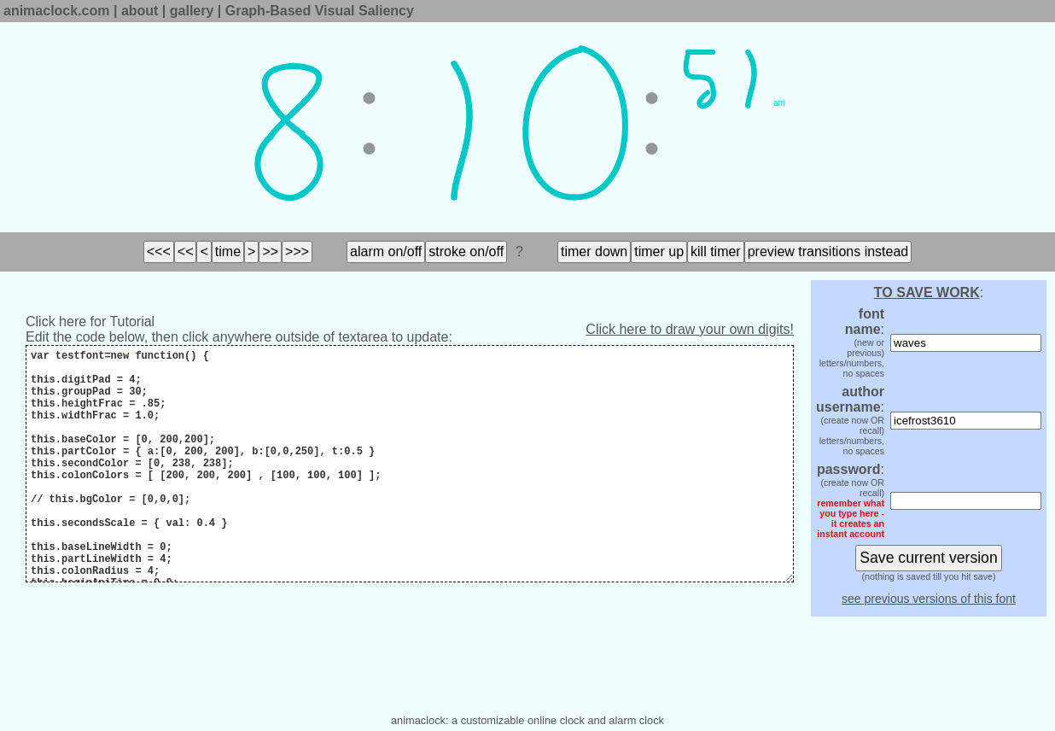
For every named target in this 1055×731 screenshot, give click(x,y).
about (140, 10)
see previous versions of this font (929, 598)
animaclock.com (56, 10)
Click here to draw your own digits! (690, 329)
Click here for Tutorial (90, 321)
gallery (192, 10)
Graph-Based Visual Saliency (319, 10)
